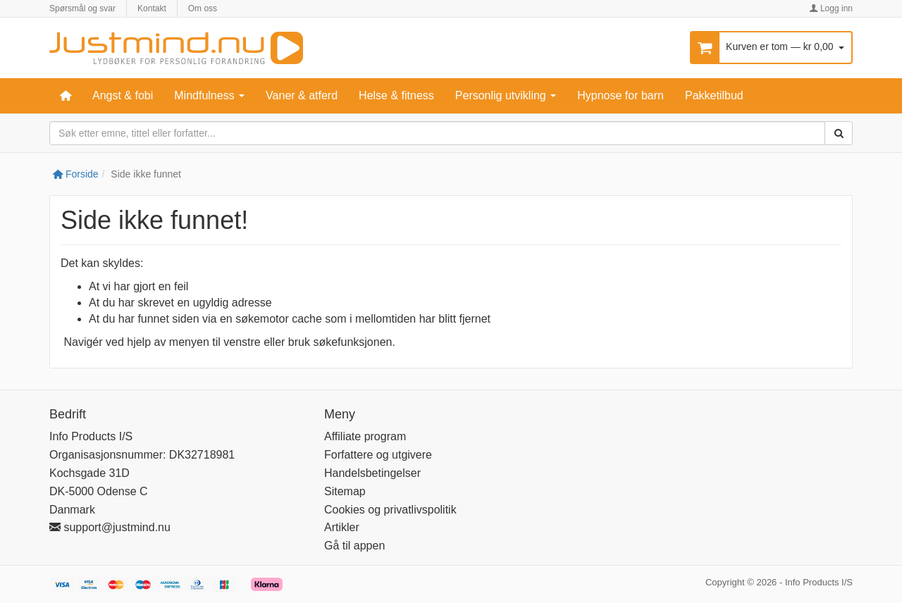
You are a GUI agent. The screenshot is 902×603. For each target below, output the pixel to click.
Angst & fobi (122, 95)
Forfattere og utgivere (378, 455)
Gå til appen (354, 546)
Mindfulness (209, 95)
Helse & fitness (396, 95)
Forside (76, 174)
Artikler (341, 527)
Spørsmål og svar (82, 8)
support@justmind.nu (110, 527)
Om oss (202, 8)
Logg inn (831, 8)
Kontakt (151, 8)
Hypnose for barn (620, 95)
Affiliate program (365, 436)
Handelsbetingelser (372, 473)
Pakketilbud (714, 95)
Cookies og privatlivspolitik (390, 510)
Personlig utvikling (505, 95)
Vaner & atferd (302, 95)
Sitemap (345, 491)
